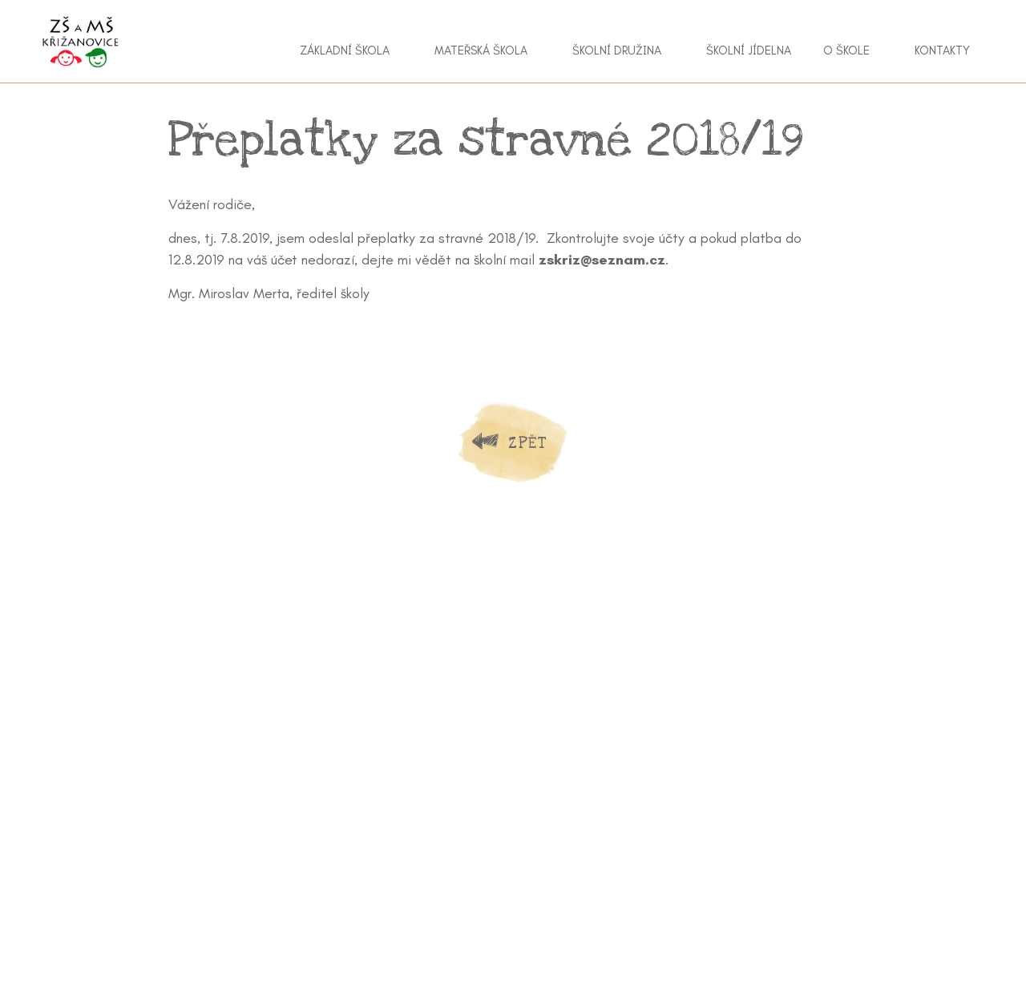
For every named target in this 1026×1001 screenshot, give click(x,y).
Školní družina (616, 50)
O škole (846, 50)
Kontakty (942, 50)
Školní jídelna (748, 50)
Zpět (527, 443)
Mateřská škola (480, 50)
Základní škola (345, 50)
